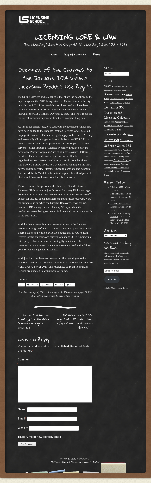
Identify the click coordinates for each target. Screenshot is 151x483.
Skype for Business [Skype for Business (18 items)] (115, 164)
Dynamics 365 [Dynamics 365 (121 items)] (114, 107)
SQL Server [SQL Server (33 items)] (119, 168)
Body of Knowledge (75, 54)
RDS (33, 296)
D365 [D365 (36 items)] (112, 102)
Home (54, 54)
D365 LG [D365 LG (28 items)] (118, 103)
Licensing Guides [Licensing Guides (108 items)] (116, 134)
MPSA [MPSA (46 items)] (113, 146)
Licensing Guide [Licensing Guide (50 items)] (112, 129)
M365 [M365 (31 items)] (130, 135)
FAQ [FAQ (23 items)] (127, 122)
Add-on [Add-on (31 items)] (114, 86)
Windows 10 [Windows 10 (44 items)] (116, 171)
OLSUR (88, 292)
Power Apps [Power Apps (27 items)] (122, 150)
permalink (74, 296)
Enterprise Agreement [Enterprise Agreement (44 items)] (114, 122)
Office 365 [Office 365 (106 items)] (124, 145)
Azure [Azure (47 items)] (121, 86)
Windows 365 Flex (118, 187)
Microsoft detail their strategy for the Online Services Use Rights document (34, 321)
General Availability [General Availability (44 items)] (113, 125)
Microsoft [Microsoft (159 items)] (111, 140)
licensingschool (55, 292)
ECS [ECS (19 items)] (129, 118)
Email (22, 418)
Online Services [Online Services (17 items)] (108, 150)
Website (23, 427)
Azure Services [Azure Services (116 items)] (114, 94)
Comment (23, 362)
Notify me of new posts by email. (41, 436)
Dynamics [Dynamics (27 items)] (126, 103)
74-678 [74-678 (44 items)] (107, 86)
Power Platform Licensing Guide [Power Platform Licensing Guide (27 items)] (116, 157)
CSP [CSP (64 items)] (106, 102)
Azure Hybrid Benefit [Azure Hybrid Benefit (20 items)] (119, 90)
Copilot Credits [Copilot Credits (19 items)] (119, 99)
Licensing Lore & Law (75, 37)
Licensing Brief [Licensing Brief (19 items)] (128, 126)
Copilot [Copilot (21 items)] (112, 99)
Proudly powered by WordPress (75, 459)
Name (22, 409)
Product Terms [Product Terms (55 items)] (121, 160)
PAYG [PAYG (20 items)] (115, 150)
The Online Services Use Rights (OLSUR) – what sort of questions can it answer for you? (75, 321)
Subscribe (112, 279)
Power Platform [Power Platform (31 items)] (124, 153)
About (96, 54)
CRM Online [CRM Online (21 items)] (129, 99)
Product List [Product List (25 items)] (108, 160)
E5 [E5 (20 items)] (126, 118)
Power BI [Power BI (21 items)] (115, 153)
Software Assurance (46, 296)
